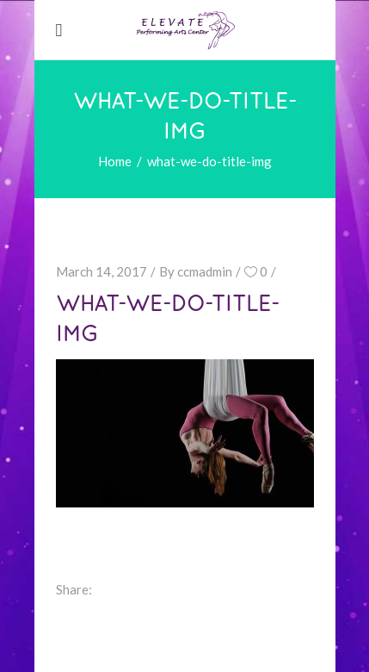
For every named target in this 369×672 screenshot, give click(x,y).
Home (115, 161)
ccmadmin (204, 271)
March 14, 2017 (101, 271)
